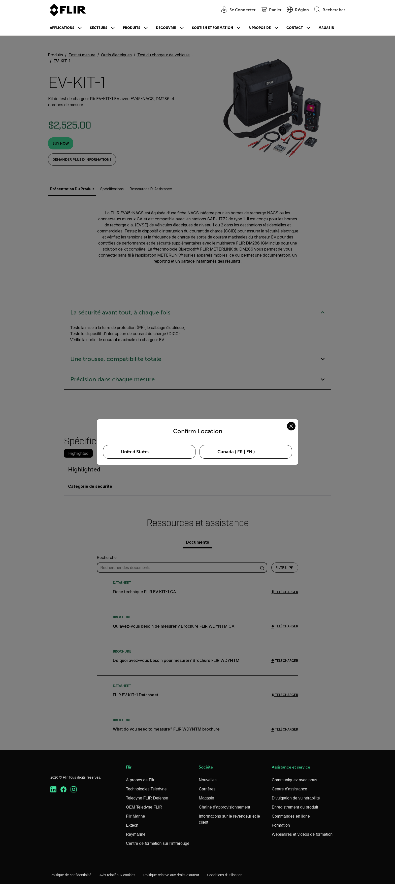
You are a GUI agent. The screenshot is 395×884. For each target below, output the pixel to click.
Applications (62, 28)
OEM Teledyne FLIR (144, 807)
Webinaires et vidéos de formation (302, 834)
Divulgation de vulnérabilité (296, 798)
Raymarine (135, 834)
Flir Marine (135, 816)
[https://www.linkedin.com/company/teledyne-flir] (53, 789)
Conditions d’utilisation (224, 875)
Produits (131, 28)
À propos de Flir (140, 780)
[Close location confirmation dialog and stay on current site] (291, 426)
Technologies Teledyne (146, 789)
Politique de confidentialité (70, 875)
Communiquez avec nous (294, 780)
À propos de (260, 28)
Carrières (207, 789)
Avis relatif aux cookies (117, 875)
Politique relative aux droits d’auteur (171, 875)
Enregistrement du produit (295, 807)
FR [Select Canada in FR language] (240, 451)
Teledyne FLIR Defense (147, 798)
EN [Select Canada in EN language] (249, 451)
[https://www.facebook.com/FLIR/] (63, 789)
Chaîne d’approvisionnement (224, 807)
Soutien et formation (212, 28)
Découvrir (166, 28)
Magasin (326, 28)
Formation (281, 825)
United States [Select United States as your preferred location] (135, 451)
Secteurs (98, 28)
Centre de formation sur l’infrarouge (157, 843)
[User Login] (236, 10)
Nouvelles (207, 780)
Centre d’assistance (289, 789)
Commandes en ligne (291, 816)
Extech (132, 825)
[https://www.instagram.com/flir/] (74, 789)
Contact (294, 28)
